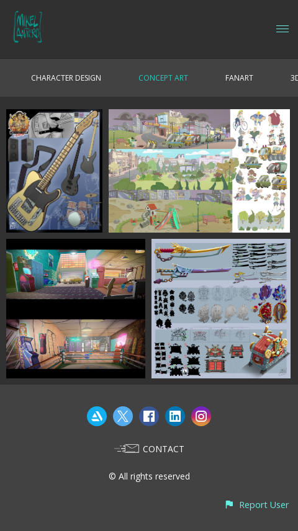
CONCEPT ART (163, 78)
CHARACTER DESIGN (66, 78)
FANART (239, 78)
